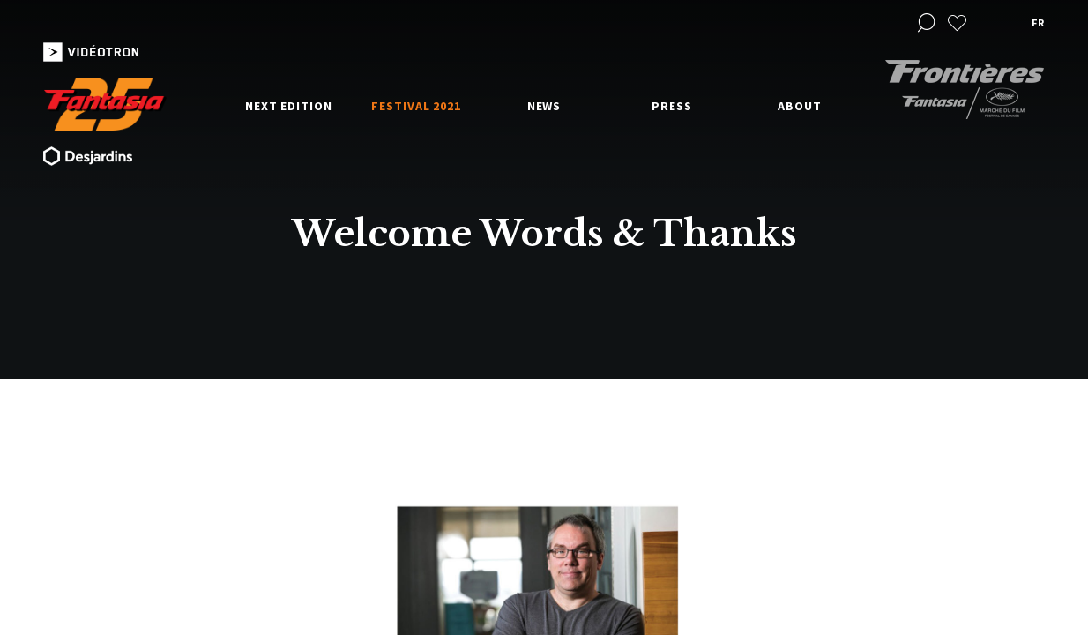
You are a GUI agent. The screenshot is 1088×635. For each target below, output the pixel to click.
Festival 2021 (416, 106)
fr (1038, 22)
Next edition (288, 106)
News (544, 106)
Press (672, 106)
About (800, 106)
